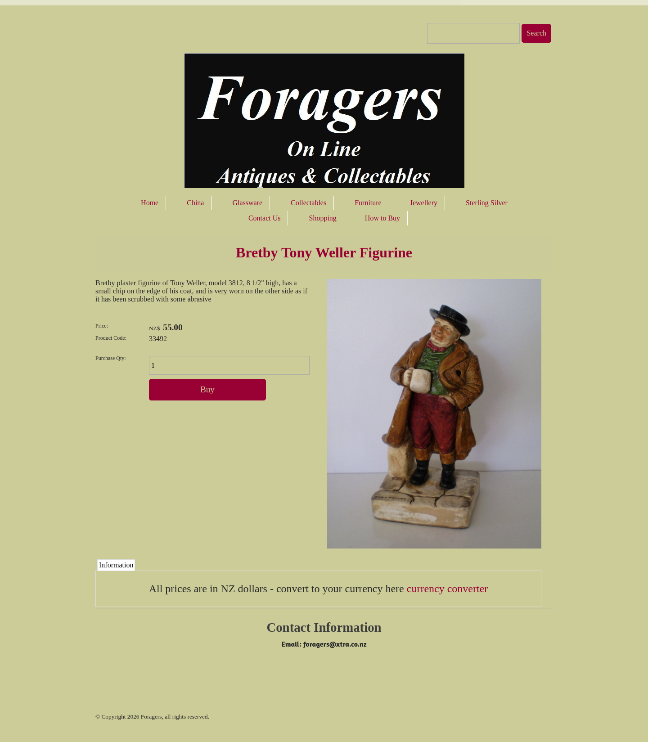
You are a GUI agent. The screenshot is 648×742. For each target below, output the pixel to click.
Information (116, 565)
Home (149, 203)
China (195, 203)
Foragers (151, 716)
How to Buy (382, 218)
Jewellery (423, 203)
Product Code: (110, 338)
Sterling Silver (487, 203)
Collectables (308, 203)
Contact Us (264, 218)
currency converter (447, 588)
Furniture (368, 203)
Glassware (247, 203)
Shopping (322, 218)
